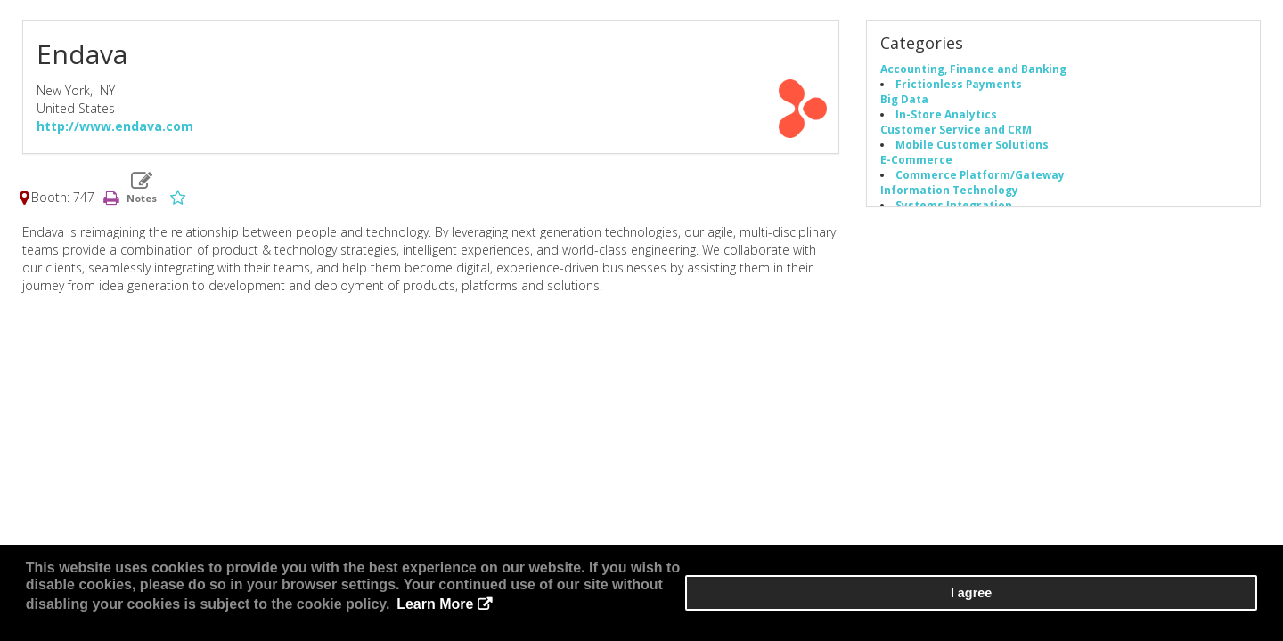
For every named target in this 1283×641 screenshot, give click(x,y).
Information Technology (949, 196)
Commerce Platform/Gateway (980, 181)
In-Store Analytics (946, 120)
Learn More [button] (663, 613)
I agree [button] (1203, 606)
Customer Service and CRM (956, 135)
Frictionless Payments (958, 90)
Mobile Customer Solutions (972, 150)
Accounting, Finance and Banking (973, 75)
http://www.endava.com (115, 132)
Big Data (904, 105)
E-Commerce (916, 165)
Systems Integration (953, 211)
